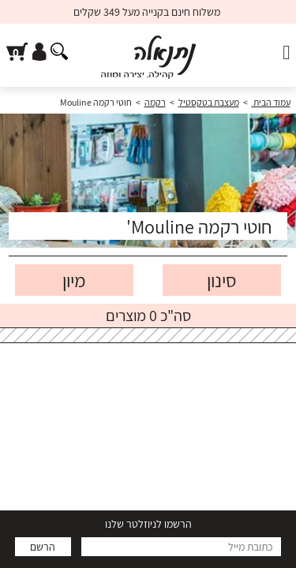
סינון (222, 280)
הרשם (42, 547)
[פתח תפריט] (286, 52)
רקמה (155, 102)
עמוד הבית (271, 102)
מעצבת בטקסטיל (208, 102)
